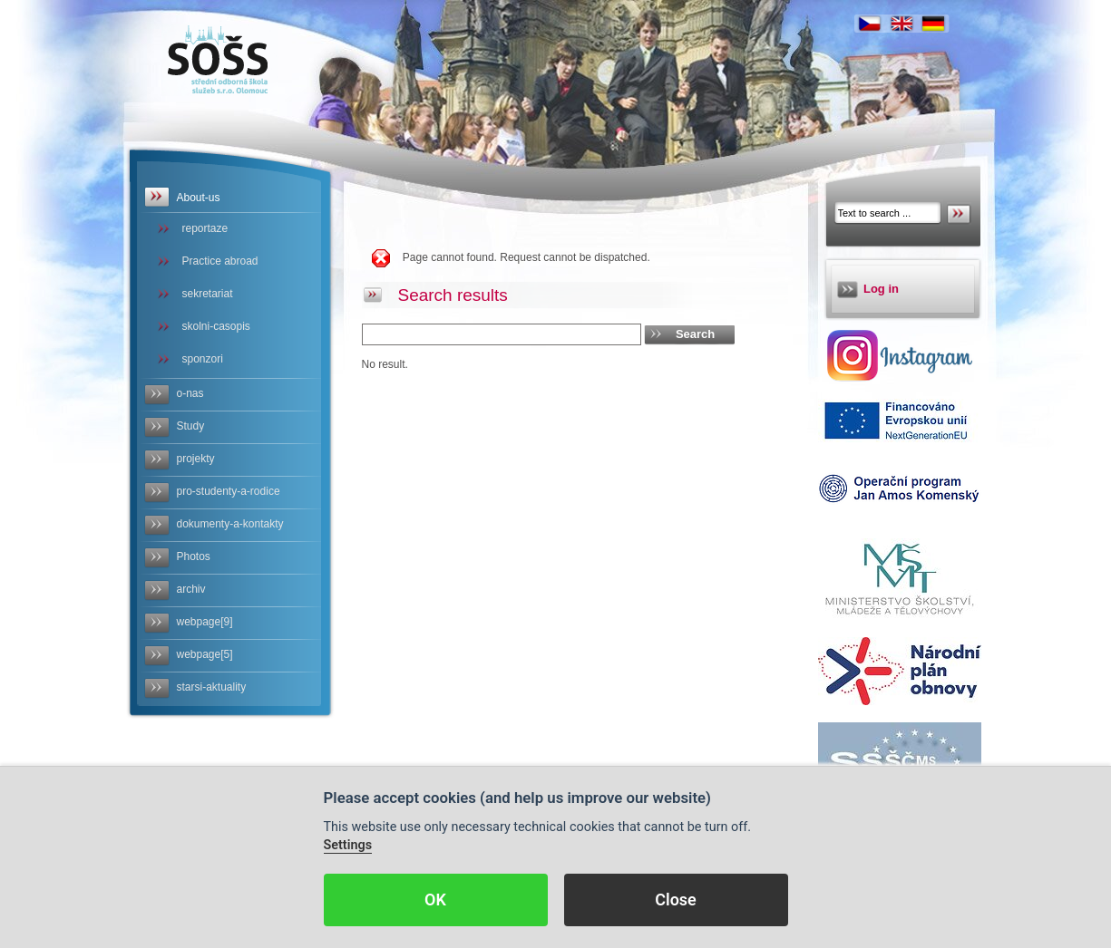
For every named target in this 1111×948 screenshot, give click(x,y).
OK (435, 899)
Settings (348, 845)
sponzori (202, 359)
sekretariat (207, 293)
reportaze (205, 228)
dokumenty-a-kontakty (230, 524)
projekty (196, 458)
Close (676, 899)
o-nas (190, 393)
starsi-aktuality (212, 687)
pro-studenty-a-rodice (228, 491)
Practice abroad (220, 261)
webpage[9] (205, 621)
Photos (193, 556)
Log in (881, 288)
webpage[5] (205, 654)
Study (191, 426)
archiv (191, 589)
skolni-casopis (216, 326)
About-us (198, 197)
